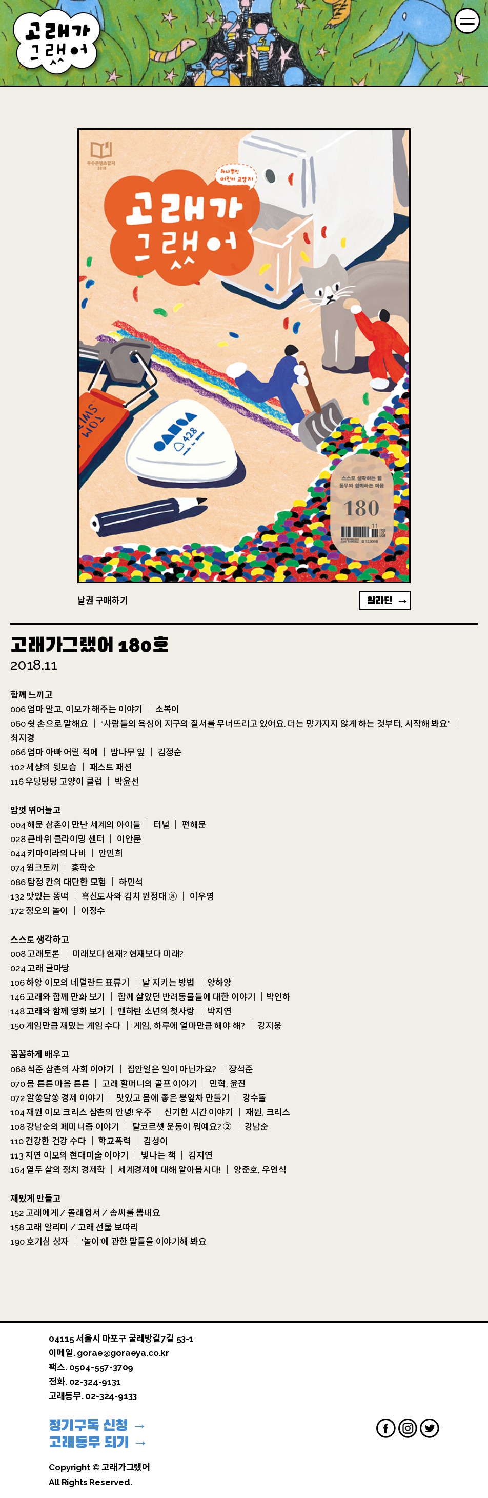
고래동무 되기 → (98, 1442)
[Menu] (467, 21)
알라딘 (380, 600)
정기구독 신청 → (98, 1426)
